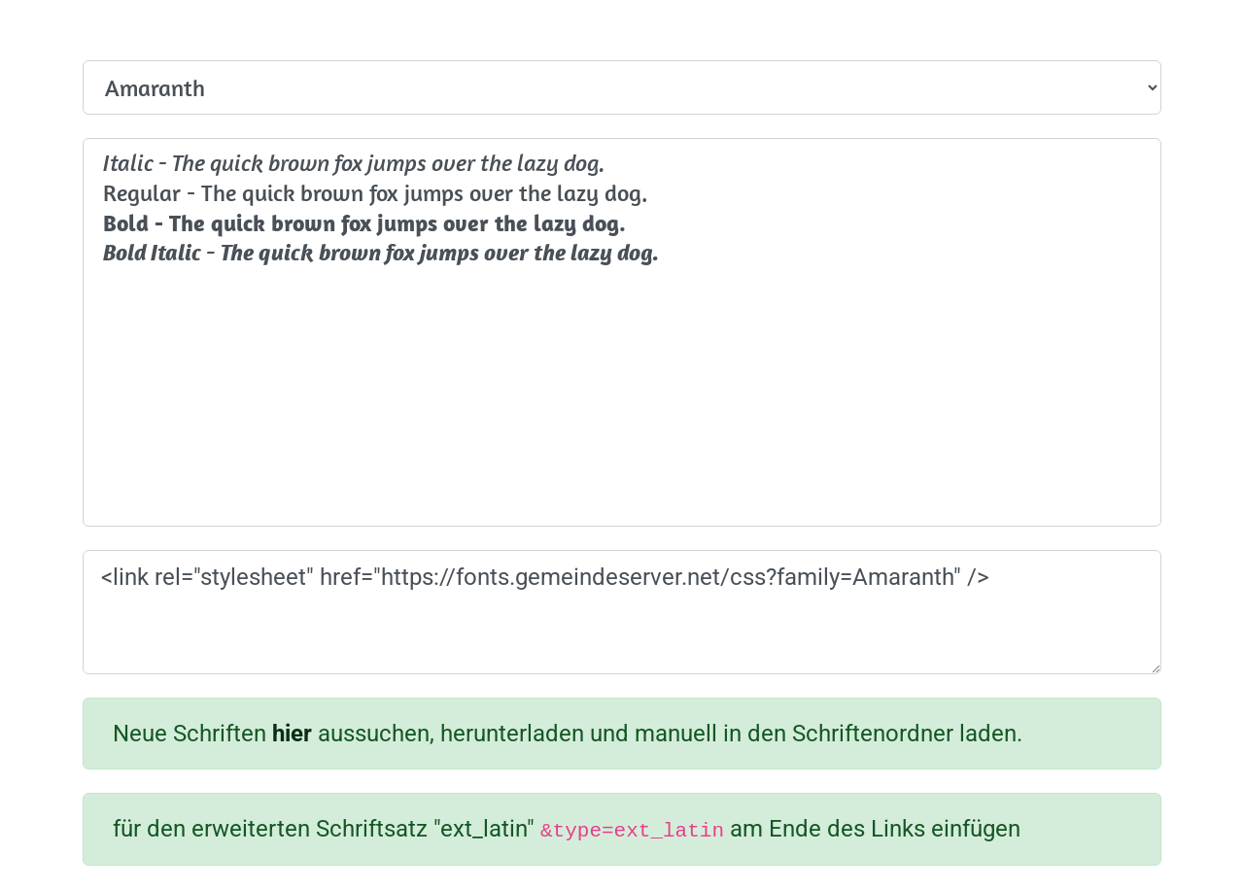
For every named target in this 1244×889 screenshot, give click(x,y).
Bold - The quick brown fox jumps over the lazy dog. (622, 223)
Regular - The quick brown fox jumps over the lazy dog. (622, 193)
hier (292, 733)
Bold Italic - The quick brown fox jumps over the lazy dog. (622, 253)
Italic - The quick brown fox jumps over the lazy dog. (622, 163)
